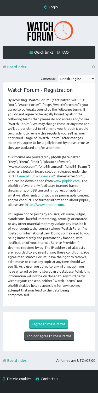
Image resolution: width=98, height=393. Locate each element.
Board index (17, 360)
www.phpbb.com (67, 181)
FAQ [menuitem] (65, 52)
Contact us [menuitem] (49, 379)
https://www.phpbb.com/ (44, 204)
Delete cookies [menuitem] (19, 379)
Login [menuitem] (53, 7)
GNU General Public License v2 (32, 176)
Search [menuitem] (93, 67)
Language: (48, 78)
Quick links (43, 52)
